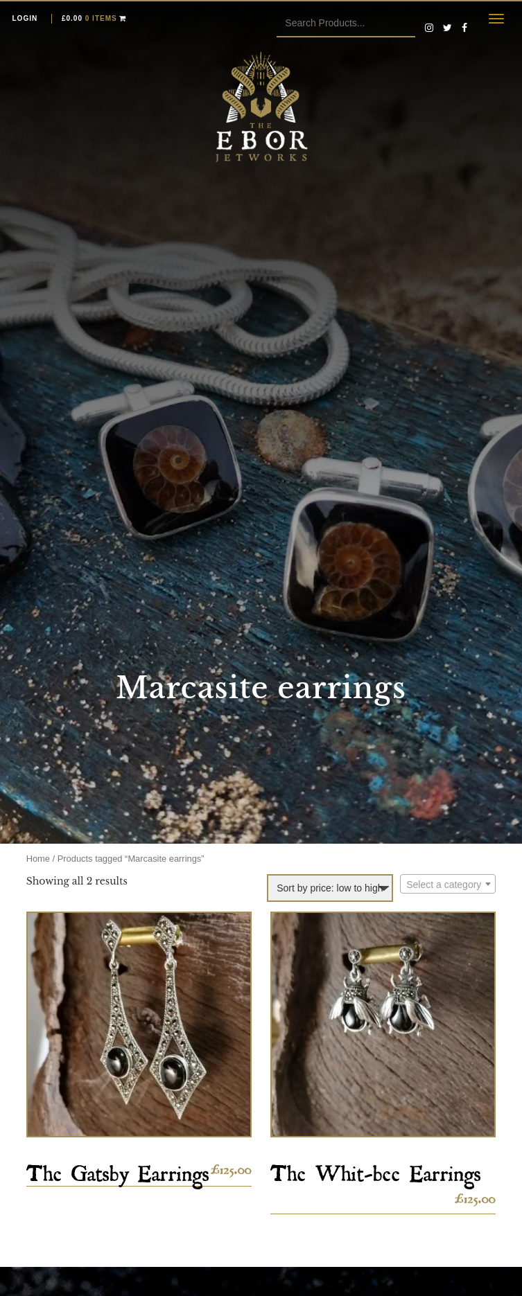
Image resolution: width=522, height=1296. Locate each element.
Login (25, 18)
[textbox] (448, 884)
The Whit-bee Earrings (375, 1169)
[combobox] (448, 884)
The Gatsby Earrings (117, 1169)
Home (38, 858)
